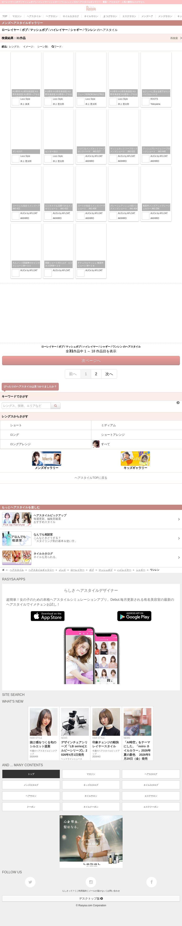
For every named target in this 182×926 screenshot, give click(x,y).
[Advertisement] (91, 313)
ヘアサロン (31, 796)
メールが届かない (97, 891)
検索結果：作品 (92, 38)
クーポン (31, 807)
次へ (109, 374)
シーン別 (43, 46)
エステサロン (151, 796)
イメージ (28, 46)
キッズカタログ (91, 785)
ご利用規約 (81, 891)
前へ (73, 374)
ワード (57, 46)
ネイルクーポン (91, 807)
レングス (14, 46)
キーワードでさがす (15, 396)
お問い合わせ (113, 891)
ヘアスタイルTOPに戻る (91, 477)
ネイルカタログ (151, 785)
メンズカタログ (31, 785)
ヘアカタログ (151, 774)
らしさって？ (68, 891)
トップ (31, 774)
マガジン (91, 774)
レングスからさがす (15, 416)
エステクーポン (151, 807)
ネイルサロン (91, 796)
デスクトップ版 (91, 898)
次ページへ (91, 360)
